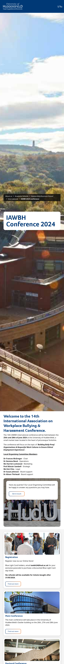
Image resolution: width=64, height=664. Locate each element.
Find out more (13, 584)
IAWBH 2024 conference (30, 199)
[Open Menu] (59, 6)
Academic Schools (21, 196)
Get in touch (16, 494)
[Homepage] (13, 6)
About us (8, 196)
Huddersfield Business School (42, 196)
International (13, 199)
